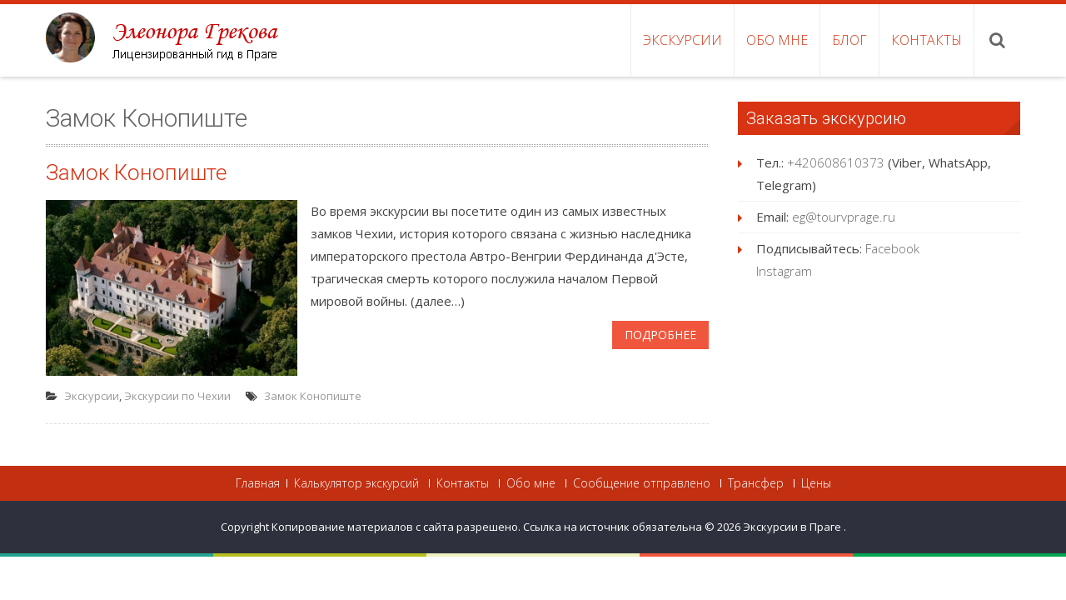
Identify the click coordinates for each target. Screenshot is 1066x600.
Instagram (784, 270)
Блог (849, 40)
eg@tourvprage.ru (843, 216)
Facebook (892, 248)
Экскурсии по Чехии (177, 395)
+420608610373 (835, 162)
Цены (816, 483)
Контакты (926, 40)
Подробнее (660, 334)
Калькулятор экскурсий (356, 483)
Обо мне (777, 40)
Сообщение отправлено (641, 483)
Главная (258, 483)
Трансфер (756, 483)
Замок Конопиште (136, 172)
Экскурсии (682, 40)
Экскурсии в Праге (793, 526)
